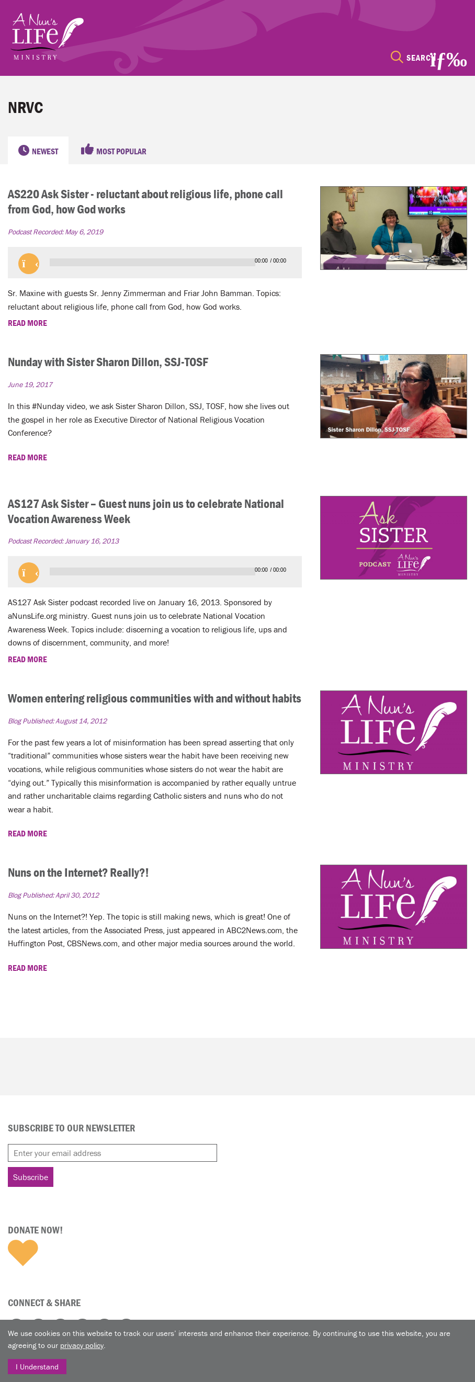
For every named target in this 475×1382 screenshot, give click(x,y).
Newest (45, 151)
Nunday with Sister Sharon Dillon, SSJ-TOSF (108, 361)
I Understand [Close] (37, 1367)
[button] (28, 263)
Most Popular (121, 151)
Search (421, 57)
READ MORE (28, 323)
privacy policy (82, 1345)
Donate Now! (35, 1230)
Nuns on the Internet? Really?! (78, 872)
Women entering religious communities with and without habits (154, 698)
